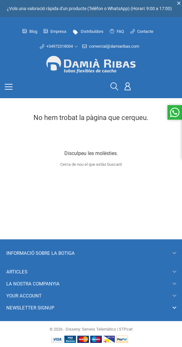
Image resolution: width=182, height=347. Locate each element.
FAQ (117, 31)
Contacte (141, 31)
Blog (29, 31)
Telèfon (96, 8)
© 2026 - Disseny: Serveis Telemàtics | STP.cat (91, 329)
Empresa (55, 31)
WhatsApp (118, 8)
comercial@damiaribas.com (110, 46)
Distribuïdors (88, 31)
